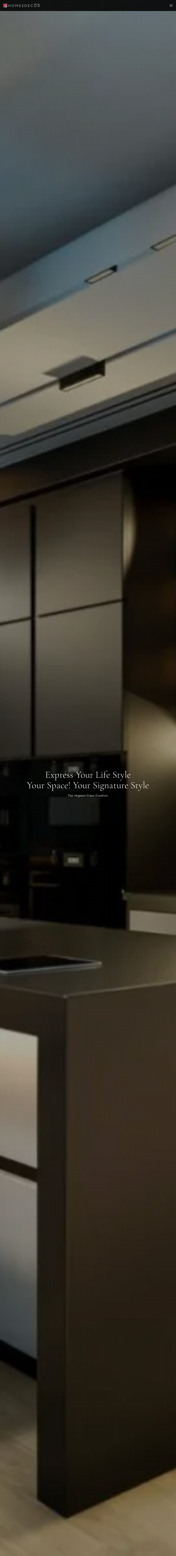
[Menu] (170, 5)
